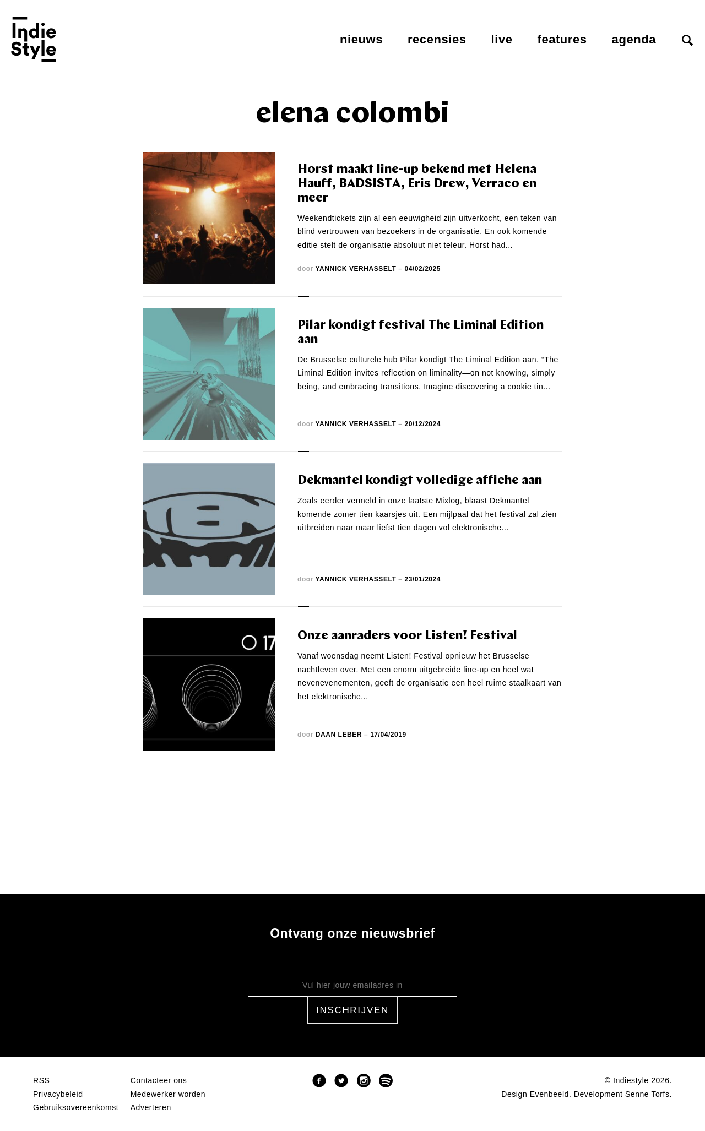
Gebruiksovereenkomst (75, 1107)
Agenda (634, 39)
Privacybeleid (58, 1094)
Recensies (437, 39)
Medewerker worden (168, 1094)
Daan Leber (339, 734)
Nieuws (361, 39)
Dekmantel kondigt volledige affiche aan (419, 481)
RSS (41, 1080)
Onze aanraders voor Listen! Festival (407, 636)
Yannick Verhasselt (356, 269)
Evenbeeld (549, 1094)
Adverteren (151, 1107)
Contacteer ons (159, 1080)
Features (562, 39)
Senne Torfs (647, 1094)
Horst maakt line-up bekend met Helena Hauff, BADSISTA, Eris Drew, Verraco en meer (416, 184)
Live (502, 39)
